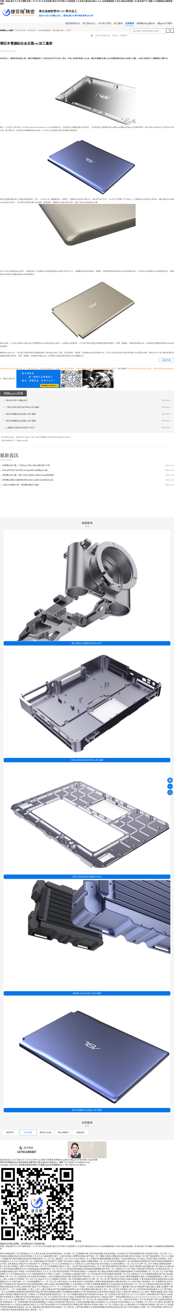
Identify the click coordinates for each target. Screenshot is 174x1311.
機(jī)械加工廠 (58, 30)
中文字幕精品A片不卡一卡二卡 (50, 1287)
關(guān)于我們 (165, 23)
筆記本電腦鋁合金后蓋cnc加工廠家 (21, 414)
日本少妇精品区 (34, 1299)
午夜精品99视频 (11, 1294)
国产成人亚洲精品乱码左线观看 (55, 1299)
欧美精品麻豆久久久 (154, 1289)
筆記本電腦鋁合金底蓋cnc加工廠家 (21, 421)
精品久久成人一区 (67, 1266)
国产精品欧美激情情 (15, 1310)
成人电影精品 (35, 1307)
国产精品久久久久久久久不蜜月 (131, 1294)
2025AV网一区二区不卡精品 (146, 1264)
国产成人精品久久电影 (161, 1266)
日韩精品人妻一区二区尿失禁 (132, 1289)
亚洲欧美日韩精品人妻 (149, 1304)
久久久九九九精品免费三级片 (46, 1256)
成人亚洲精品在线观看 (137, 1261)
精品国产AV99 (70, 1287)
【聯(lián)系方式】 (9, 379)
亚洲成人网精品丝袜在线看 (116, 1256)
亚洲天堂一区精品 (27, 1294)
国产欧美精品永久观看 (9, 1297)
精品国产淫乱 (152, 1299)
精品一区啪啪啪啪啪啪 (150, 1276)
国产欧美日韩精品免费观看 (159, 1261)
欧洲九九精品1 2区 (137, 1256)
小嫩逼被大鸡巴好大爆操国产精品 (135, 1287)
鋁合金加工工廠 (22, 437)
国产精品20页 (93, 1264)
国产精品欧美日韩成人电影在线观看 (123, 1279)
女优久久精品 (122, 1292)
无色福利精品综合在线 (84, 1297)
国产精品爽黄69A (84, 1307)
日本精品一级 (65, 1279)
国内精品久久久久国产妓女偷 (33, 1253)
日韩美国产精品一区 (153, 1253)
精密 (55, 199)
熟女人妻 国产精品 (149, 1259)
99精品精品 (151, 1294)
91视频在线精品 (77, 1294)
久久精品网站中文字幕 (80, 1284)
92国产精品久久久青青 (66, 1282)
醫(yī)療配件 (63, 1132)
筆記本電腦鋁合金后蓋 (44, 437)
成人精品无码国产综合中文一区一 (108, 1299)
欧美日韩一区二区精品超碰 (32, 1261)
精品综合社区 (120, 1307)
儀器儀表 (80, 1132)
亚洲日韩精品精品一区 (56, 1253)
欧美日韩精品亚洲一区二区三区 (41, 1259)
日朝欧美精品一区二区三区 (98, 1261)
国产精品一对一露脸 (95, 1256)
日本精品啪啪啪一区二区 (144, 1271)
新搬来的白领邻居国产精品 (28, 1292)
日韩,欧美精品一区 (112, 1253)
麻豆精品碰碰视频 (37, 1302)
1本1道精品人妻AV (111, 1276)
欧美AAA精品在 (102, 1297)
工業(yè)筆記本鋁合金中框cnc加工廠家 (22, 407)
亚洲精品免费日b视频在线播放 (119, 1271)
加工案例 (118, 23)
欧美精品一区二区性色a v (65, 1307)
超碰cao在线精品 (97, 1302)
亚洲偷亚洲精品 (151, 1274)
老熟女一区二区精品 (88, 1259)
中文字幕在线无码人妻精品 (67, 1304)
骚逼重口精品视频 (143, 1266)
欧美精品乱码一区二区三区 (133, 1284)
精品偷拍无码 (47, 1307)
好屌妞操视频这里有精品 (103, 1307)
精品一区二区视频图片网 (77, 1253)
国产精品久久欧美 (164, 1294)
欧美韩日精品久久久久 (38, 1271)
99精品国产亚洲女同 (145, 1269)
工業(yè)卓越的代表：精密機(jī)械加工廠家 (20, 485)
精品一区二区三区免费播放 (46, 1266)
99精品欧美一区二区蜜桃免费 (16, 1302)
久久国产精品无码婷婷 (59, 1271)
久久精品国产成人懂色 (96, 1271)
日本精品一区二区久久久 (27, 1279)
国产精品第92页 (20, 1284)
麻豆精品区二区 (21, 1307)
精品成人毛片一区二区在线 (107, 1289)
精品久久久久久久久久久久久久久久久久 (143, 1297)
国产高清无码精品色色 (30, 1297)
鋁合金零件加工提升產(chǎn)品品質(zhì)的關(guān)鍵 (24, 470)
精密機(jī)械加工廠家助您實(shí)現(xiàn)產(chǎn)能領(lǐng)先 (28, 480)
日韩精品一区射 (165, 1259)
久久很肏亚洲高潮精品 (73, 1269)
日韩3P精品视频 (96, 1253)
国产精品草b (85, 1304)
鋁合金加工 (32, 30)
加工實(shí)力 (89, 23)
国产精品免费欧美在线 (112, 1266)
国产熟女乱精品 (48, 1304)
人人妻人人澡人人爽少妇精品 (39, 1289)
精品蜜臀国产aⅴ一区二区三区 (43, 1282)
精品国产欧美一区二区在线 (85, 1274)
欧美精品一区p (118, 1259)
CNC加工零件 (104, 23)
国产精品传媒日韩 (83, 1266)
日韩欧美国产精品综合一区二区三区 (87, 1276)
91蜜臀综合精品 (79, 1256)
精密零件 (10, 1132)
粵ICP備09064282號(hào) (75, 1165)
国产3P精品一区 (21, 1271)
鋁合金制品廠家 (44, 30)
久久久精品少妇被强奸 (20, 1304)
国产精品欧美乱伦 (91, 1292)
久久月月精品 (111, 1302)
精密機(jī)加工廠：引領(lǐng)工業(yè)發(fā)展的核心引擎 (26, 465)
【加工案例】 (121, 368)
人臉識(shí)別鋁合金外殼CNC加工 (20, 428)
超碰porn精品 (80, 1261)
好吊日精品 (104, 1264)
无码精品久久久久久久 (9, 1261)
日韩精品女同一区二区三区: (81, 1299)
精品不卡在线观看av (86, 1282)
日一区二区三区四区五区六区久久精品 (57, 1297)
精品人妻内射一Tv (33, 1310)
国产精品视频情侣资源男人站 (65, 1289)
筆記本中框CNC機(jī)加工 (17, 400)
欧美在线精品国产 (118, 1261)
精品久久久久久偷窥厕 (48, 1279)
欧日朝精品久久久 (136, 1292)
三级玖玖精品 (65, 1256)
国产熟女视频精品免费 (50, 1292)
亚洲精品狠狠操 (104, 1259)
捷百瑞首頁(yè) (72, 23)
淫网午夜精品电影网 (104, 1282)
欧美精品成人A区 (132, 1259)
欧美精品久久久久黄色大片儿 (73, 1264)
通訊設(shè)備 (45, 1132)
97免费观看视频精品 (99, 1284)
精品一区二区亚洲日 (108, 1294)
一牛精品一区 (83, 1287)
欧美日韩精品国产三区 (9, 1253)
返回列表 (166, 360)
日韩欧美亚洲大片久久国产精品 (127, 1282)
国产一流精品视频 (117, 1297)
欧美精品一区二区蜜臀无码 (154, 1282)
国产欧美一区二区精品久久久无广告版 (119, 1269)
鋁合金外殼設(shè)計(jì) (62, 437)
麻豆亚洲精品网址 (35, 1284)
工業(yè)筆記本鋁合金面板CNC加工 (87, 877)
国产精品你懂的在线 (17, 1259)
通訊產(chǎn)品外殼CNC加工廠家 (87, 993)
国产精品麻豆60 (91, 1294)
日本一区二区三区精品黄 (15, 1276)
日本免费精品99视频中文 (71, 1292)
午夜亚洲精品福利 (87, 1289)
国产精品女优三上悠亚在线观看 (75, 1302)
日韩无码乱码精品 (77, 1271)
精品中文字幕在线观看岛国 (132, 1253)
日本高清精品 (133, 1307)
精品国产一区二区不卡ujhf (67, 1259)
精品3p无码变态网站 (23, 1256)
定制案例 (129, 23)
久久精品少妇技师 (53, 1302)
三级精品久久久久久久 (50, 1264)
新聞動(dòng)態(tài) (146, 23)
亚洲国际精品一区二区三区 (50, 1269)
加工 (130, 58)
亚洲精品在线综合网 (62, 1276)
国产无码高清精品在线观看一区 (111, 1274)
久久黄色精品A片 (131, 1304)
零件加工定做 (20, 30)
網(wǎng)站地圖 (90, 1160)
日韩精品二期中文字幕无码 (22, 1266)
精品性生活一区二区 (61, 1294)
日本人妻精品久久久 (135, 1274)
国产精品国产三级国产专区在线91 (59, 1261)
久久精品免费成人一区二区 (121, 1264)
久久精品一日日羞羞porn (62, 1274)
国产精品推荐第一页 (154, 1256)
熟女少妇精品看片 (98, 1287)
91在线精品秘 (32, 1269)
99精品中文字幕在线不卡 (29, 1264)
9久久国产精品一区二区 (19, 1282)
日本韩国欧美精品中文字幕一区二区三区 (89, 1279)
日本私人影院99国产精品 (25, 1287)
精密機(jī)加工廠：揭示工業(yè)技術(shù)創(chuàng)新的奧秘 (28, 475)
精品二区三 (97, 1266)
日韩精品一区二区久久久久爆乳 (149, 1302)
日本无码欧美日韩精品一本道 (39, 1276)
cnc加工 (68, 30)
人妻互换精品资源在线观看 (151, 1279)
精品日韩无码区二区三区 (135, 1299)
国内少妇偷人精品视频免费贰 (57, 1284)
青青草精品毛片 (113, 1287)
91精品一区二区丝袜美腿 (150, 1307)
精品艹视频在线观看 (153, 1292)
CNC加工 (20, 353)
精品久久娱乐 (128, 1266)
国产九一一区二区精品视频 (14, 1289)
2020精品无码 (160, 1269)
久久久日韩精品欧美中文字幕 (38, 1274)
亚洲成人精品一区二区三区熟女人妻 (107, 1304)
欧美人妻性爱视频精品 (130, 1276)
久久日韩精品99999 (17, 1274)
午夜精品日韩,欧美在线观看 (158, 1284)
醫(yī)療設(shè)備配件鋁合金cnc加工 (87, 643)
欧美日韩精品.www (126, 1302)
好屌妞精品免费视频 (92, 1269)
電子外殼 (28, 1132)
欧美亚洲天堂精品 (107, 1292)
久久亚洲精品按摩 (43, 1294)
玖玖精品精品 (115, 1284)
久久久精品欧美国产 (17, 1299)
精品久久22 (36, 1304)
